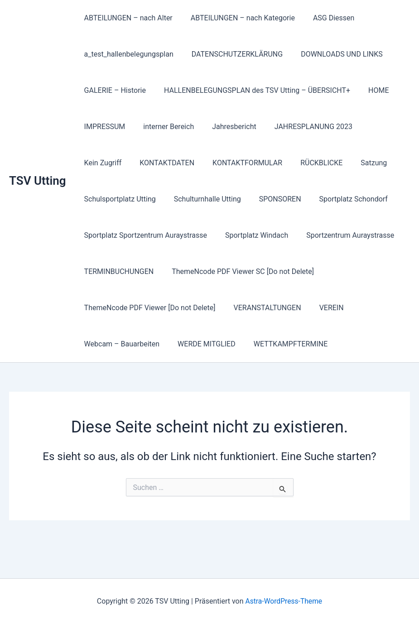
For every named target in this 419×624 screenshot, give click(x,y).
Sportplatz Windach (251, 235)
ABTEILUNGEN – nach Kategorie (237, 18)
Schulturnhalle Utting (202, 199)
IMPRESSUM (103, 126)
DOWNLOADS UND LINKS (333, 54)
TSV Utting (37, 180)
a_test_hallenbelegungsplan (127, 54)
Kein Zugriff (373, 126)
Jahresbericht (225, 126)
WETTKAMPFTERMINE (282, 344)
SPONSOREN (271, 199)
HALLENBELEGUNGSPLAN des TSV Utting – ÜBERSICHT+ (252, 90)
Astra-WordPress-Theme (283, 601)
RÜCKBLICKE (257, 162)
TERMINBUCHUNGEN (117, 271)
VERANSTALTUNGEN (262, 307)
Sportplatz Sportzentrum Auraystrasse (143, 235)
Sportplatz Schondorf (341, 199)
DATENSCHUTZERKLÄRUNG (231, 54)
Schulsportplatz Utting (118, 199)
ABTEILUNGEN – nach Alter (126, 18)
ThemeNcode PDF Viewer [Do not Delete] (148, 307)
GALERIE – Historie (113, 90)
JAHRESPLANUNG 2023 (301, 126)
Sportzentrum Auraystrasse (341, 235)
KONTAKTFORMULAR (186, 162)
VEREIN (322, 307)
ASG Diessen (325, 18)
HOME (369, 90)
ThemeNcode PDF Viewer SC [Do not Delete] (237, 271)
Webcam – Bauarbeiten (120, 344)
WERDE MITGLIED (201, 344)
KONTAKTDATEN (109, 162)
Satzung (306, 162)
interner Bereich (163, 126)
